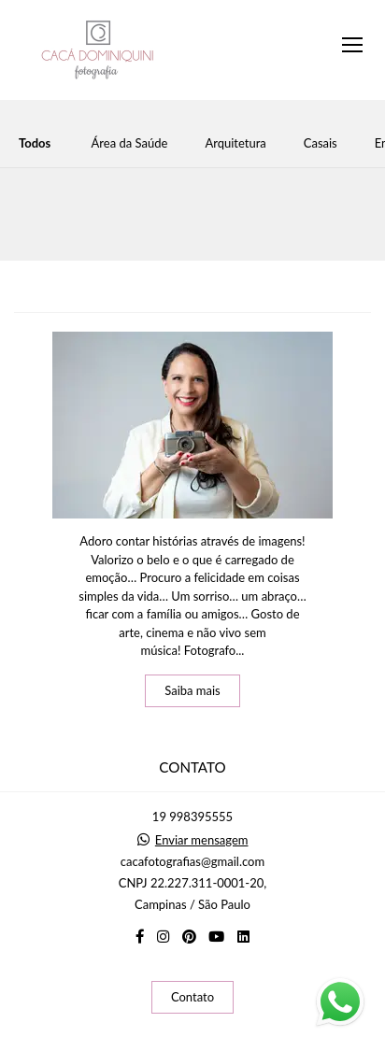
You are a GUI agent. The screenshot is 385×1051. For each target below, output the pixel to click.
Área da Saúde (130, 143)
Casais (320, 143)
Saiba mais (192, 690)
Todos (34, 143)
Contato (192, 996)
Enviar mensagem (202, 840)
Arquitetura (235, 143)
